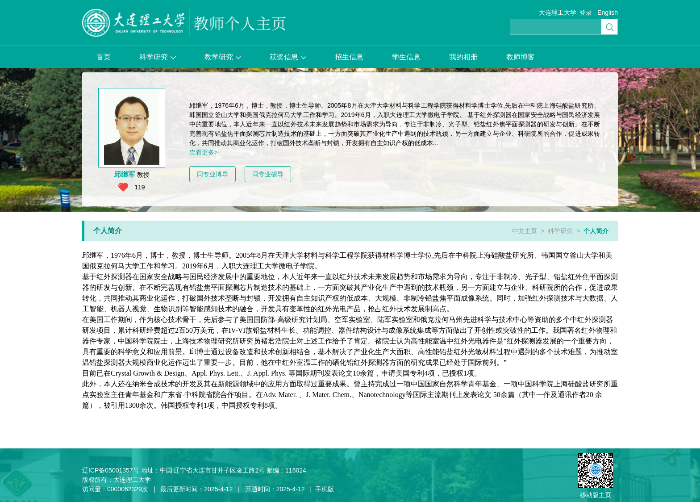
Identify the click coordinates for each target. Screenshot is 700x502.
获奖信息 (288, 57)
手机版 (324, 489)
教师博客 (520, 57)
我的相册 (463, 57)
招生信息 (349, 57)
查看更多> (203, 152)
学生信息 (406, 57)
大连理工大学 (557, 12)
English (607, 12)
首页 (103, 57)
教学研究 (222, 57)
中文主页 (524, 230)
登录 (585, 12)
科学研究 (157, 57)
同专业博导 (212, 174)
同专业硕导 (267, 174)
